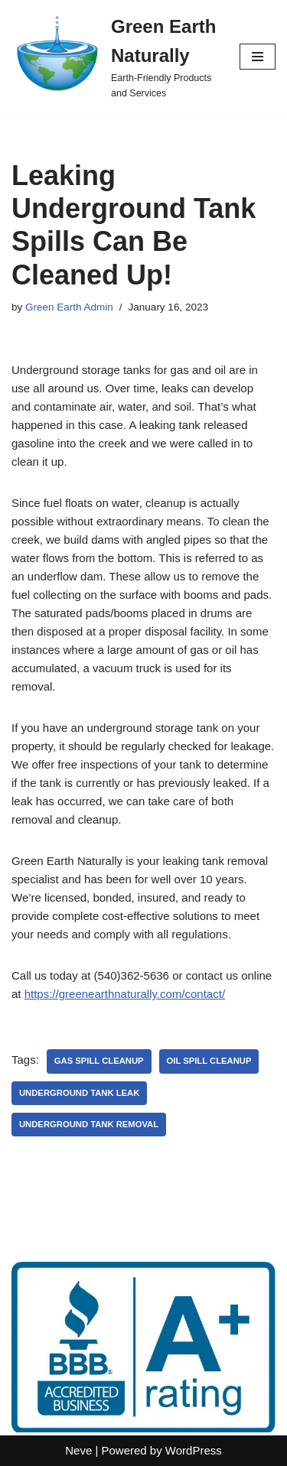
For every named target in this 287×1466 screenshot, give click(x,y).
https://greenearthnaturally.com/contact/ (124, 993)
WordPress (193, 1450)
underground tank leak (79, 1092)
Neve (78, 1450)
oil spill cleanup (209, 1060)
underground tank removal (88, 1124)
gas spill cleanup (99, 1060)
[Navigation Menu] (258, 57)
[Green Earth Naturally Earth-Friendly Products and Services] (114, 56)
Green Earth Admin (69, 307)
